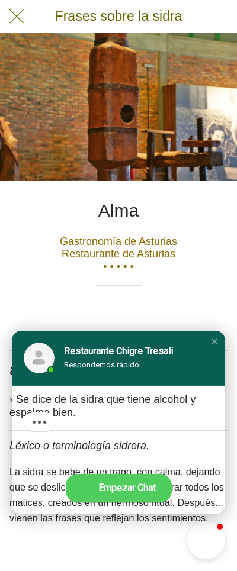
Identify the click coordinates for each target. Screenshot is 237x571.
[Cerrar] (16, 16)
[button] (214, 341)
